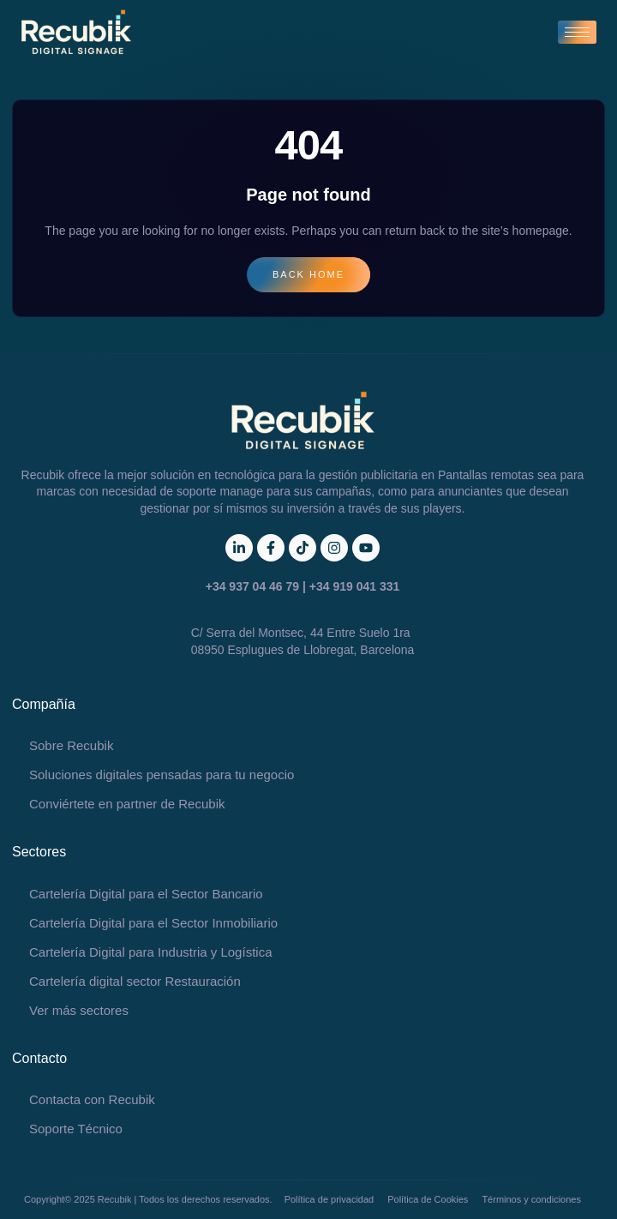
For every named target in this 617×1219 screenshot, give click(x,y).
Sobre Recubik (71, 745)
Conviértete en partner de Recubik (127, 803)
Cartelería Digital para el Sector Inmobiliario (153, 923)
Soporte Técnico (76, 1128)
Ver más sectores (79, 1010)
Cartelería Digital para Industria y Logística (150, 952)
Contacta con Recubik (92, 1099)
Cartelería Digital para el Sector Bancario (146, 893)
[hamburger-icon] (577, 32)
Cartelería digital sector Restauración (135, 981)
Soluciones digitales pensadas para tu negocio (161, 774)
